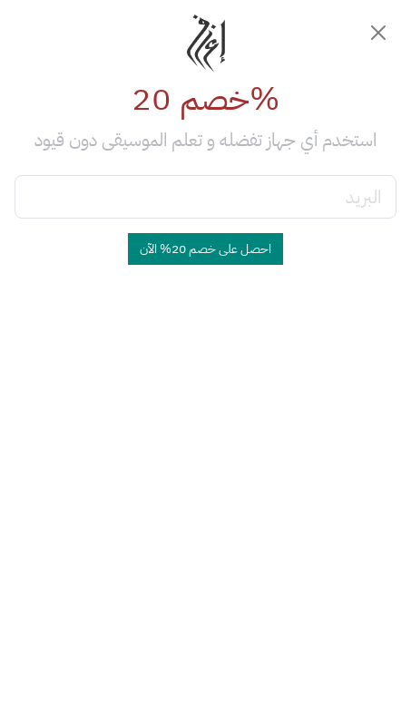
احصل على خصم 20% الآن (205, 248)
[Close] (378, 33)
